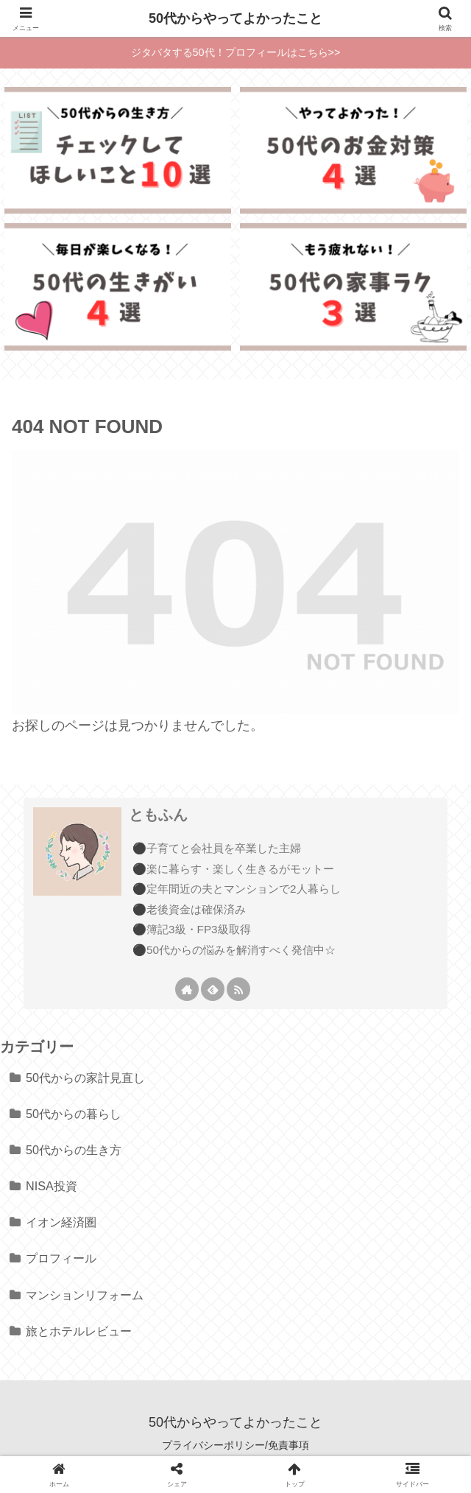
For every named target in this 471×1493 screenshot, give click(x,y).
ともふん (158, 815)
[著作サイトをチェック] (187, 989)
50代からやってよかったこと (235, 18)
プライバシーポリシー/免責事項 (235, 1445)
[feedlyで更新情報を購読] (212, 989)
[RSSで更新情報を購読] (238, 989)
